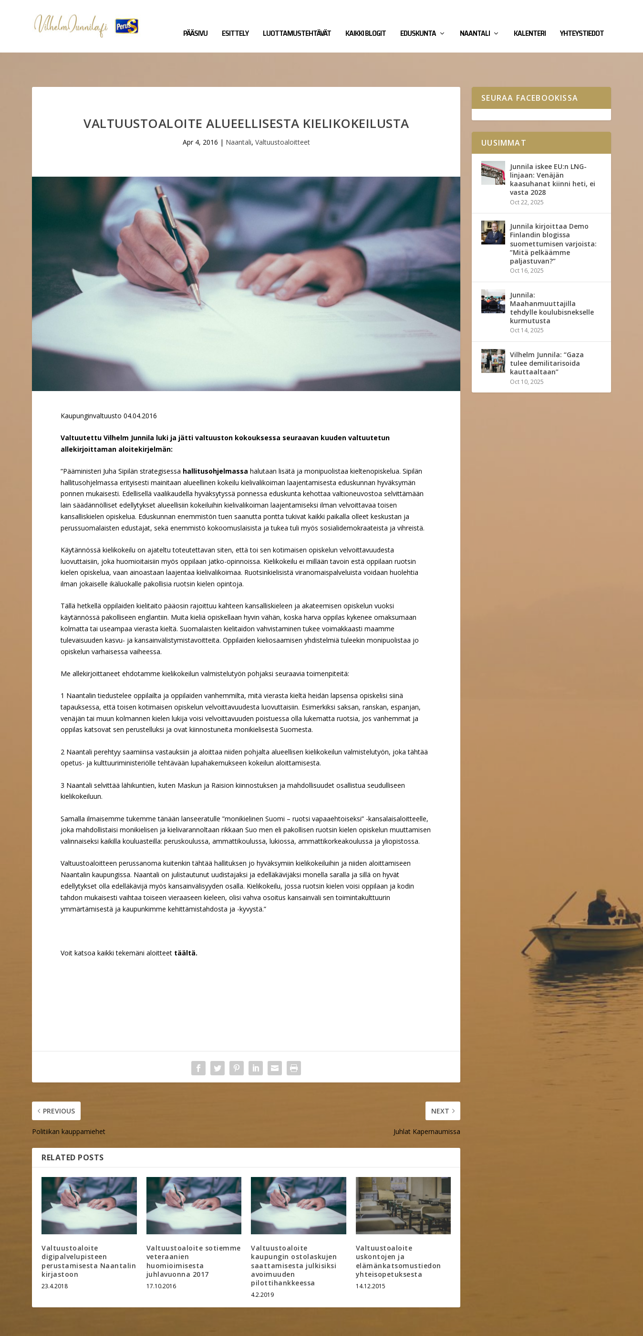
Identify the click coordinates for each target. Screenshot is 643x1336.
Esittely (235, 20)
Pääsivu (195, 20)
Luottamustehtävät (297, 20)
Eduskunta (418, 20)
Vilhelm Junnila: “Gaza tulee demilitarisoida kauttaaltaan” (547, 333)
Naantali (475, 20)
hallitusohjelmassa (215, 441)
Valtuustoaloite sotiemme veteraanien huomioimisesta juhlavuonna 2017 (193, 1231)
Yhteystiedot (582, 20)
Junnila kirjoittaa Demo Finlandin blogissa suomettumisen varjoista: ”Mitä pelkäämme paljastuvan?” (553, 214)
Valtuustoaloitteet (282, 112)
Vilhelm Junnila (63, 1325)
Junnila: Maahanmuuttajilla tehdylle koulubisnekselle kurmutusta (552, 278)
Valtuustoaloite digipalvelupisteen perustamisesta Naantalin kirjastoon (88, 1231)
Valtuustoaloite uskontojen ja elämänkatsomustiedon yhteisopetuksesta (398, 1231)
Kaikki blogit (365, 20)
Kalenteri (530, 20)
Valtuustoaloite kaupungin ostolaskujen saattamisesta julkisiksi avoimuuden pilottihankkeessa (294, 1236)
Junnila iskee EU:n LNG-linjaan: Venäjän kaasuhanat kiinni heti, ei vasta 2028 (552, 150)
